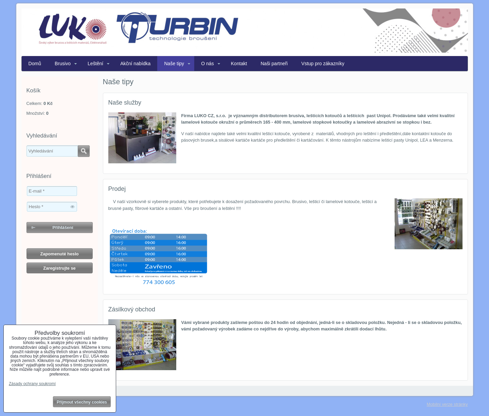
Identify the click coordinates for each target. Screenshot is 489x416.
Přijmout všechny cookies (82, 402)
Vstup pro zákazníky (322, 63)
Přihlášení (62, 227)
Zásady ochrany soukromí (32, 383)
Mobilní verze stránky (447, 404)
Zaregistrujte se (59, 268)
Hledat (84, 151)
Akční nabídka (135, 63)
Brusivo (63, 63)
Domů (35, 63)
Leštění (95, 63)
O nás (207, 63)
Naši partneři (274, 63)
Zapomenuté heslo (59, 253)
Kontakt (239, 63)
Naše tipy (174, 63)
